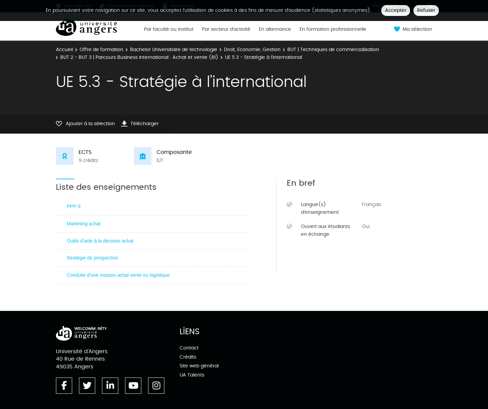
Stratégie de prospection (92, 257)
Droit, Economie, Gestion (252, 49)
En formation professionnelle (333, 29)
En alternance (275, 29)
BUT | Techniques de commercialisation (333, 49)
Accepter (395, 10)
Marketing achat (84, 223)
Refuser (426, 10)
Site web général (199, 365)
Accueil (64, 49)
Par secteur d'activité (226, 29)
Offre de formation (101, 49)
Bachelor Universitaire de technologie (173, 49)
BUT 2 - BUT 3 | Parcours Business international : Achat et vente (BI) (139, 57)
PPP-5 (73, 206)
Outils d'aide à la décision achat (100, 241)
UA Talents (192, 375)
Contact (189, 347)
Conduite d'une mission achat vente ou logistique (118, 275)
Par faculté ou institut (169, 29)
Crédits (188, 357)
